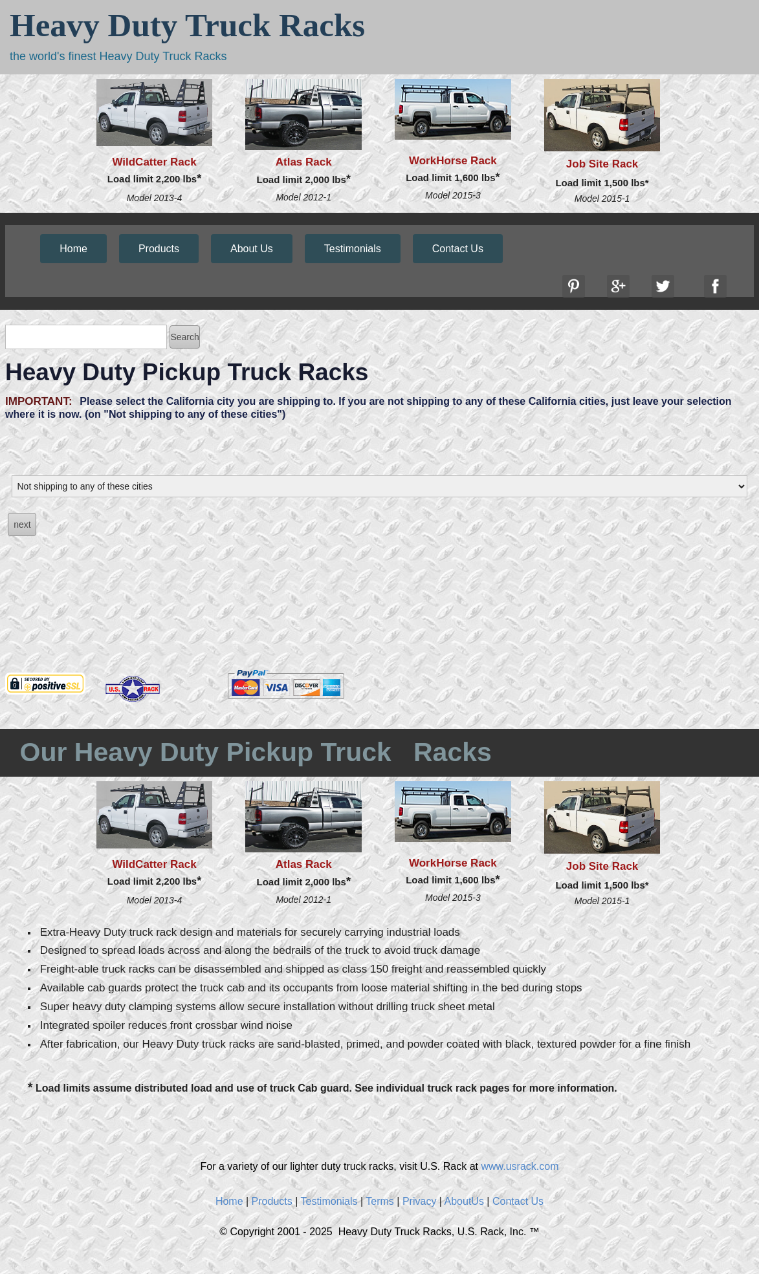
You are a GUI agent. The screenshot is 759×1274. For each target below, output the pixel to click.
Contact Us (457, 248)
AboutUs (464, 1201)
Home (73, 248)
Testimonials (352, 248)
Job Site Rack (602, 164)
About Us (251, 248)
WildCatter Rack (154, 162)
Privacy (419, 1201)
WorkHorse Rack (453, 161)
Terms (380, 1201)
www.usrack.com (519, 1166)
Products (158, 248)
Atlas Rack (304, 162)
